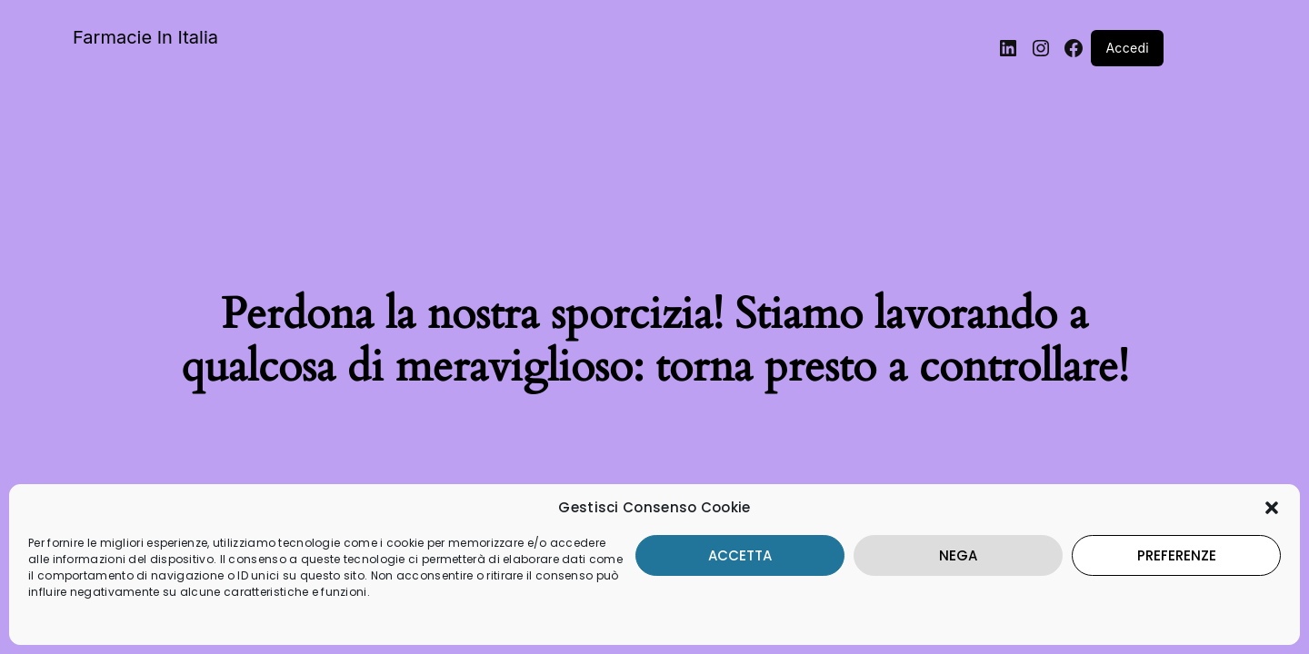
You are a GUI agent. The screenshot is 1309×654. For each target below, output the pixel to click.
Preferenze (1167, 539)
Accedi (1127, 47)
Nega (931, 539)
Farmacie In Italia (145, 37)
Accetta (694, 539)
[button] (1272, 491)
